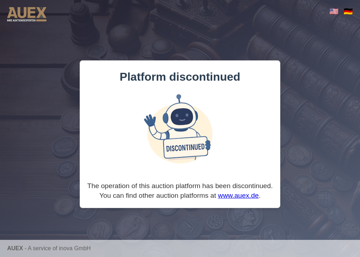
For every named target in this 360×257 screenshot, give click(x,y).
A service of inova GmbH (59, 248)
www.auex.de (238, 195)
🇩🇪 (348, 11)
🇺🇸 (334, 11)
